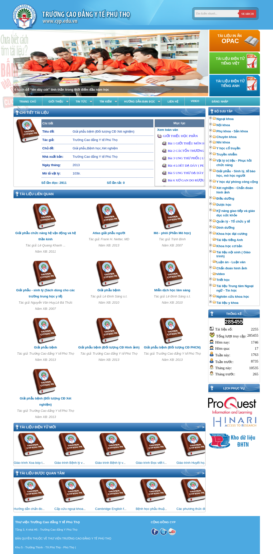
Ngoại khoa (225, 119)
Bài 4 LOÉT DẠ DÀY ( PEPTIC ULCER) (196, 165)
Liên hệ (172, 101)
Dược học (224, 205)
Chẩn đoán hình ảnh (232, 268)
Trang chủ (27, 101)
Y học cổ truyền (228, 148)
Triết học (223, 280)
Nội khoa (223, 125)
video (221, 274)
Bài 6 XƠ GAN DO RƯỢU (186, 180)
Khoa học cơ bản (229, 246)
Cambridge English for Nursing (117, 509)
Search (247, 14)
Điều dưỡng (225, 198)
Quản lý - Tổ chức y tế (233, 221)
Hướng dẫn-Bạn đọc (139, 101)
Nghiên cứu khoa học (233, 296)
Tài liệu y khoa (227, 303)
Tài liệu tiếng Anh (230, 240)
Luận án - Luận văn (231, 262)
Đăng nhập (220, 101)
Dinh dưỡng (226, 227)
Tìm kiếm (105, 101)
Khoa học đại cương (232, 234)
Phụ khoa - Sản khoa (232, 131)
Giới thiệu (56, 101)
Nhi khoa (223, 142)
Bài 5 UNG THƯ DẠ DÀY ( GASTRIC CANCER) (202, 173)
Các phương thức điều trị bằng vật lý (203, 509)
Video (195, 101)
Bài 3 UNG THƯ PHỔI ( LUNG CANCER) (197, 158)
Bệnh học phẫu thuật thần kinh (157, 509)
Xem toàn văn (167, 130)
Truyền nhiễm (227, 154)
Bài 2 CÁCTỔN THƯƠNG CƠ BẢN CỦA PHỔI (201, 151)
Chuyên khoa (227, 137)
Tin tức (81, 101)
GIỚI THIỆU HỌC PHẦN (180, 136)
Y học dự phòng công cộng (237, 182)
